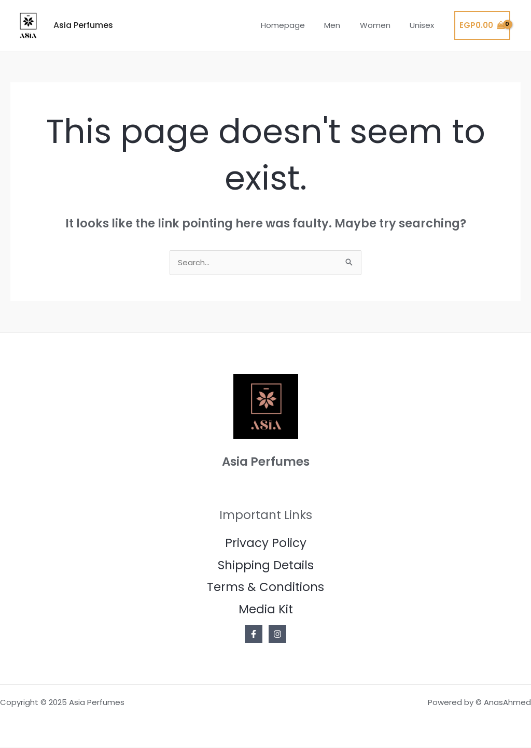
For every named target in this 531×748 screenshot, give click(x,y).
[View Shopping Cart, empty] (482, 25)
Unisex (424, 25)
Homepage (296, 25)
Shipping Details (266, 565)
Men (342, 25)
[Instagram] (277, 635)
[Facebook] (253, 635)
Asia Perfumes (83, 25)
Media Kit (266, 609)
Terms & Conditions (266, 588)
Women (381, 25)
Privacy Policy (265, 543)
